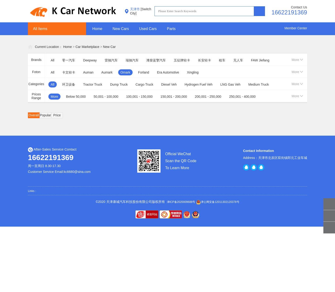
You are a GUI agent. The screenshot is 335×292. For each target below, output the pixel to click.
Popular (45, 115)
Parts (171, 29)
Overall (34, 115)
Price (57, 115)
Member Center (296, 28)
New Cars (121, 29)
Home (97, 29)
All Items (40, 29)
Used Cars (148, 29)
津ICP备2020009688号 (181, 202)
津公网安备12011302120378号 (217, 202)
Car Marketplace (87, 47)
